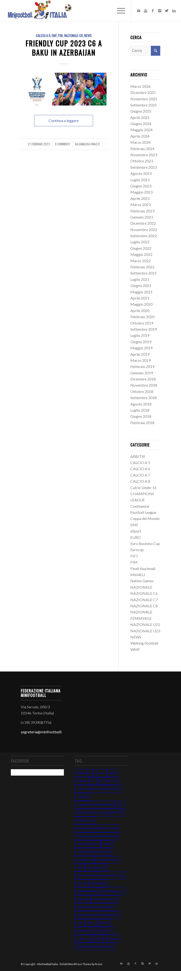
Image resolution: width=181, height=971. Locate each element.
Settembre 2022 (143, 235)
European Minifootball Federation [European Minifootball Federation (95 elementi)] (97, 828)
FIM (60, 35)
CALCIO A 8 (140, 481)
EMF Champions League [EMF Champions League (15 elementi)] (91, 812)
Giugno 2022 (140, 248)
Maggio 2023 (141, 192)
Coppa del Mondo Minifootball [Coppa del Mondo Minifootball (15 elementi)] (95, 804)
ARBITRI (137, 456)
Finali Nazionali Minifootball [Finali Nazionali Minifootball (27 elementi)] (93, 851)
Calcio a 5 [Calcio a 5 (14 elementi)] (112, 780)
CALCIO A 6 (43, 35)
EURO (135, 537)
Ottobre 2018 (141, 391)
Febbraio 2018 (142, 422)
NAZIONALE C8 (144, 606)
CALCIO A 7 (140, 475)
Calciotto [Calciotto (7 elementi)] (82, 796)
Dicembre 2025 (143, 92)
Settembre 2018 (143, 397)
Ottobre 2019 (141, 323)
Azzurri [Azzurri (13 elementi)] (100, 772)
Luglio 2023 (139, 179)
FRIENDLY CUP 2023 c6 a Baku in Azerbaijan (63, 48)
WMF (135, 649)
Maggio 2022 (141, 254)
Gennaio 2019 (141, 373)
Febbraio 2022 (142, 267)
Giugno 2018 (140, 416)
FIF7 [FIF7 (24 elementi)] (96, 843)
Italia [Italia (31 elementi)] (80, 867)
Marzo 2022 (140, 260)
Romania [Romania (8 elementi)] (104, 922)
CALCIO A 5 (140, 462)
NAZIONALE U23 (145, 631)
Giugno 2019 (140, 341)
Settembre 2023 (143, 167)
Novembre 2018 (143, 385)
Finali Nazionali (142, 568)
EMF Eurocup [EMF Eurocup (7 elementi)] (85, 820)
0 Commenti (62, 144)
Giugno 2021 (140, 285)
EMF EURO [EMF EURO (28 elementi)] (116, 812)
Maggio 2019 (141, 348)
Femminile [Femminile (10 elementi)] (83, 843)
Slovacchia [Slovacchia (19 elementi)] (83, 930)
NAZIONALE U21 (145, 624)
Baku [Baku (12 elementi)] (112, 772)
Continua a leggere (64, 120)
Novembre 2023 (143, 154)
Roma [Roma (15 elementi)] (91, 922)
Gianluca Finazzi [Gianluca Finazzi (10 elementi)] (107, 859)
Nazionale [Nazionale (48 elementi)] (83, 899)
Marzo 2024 (140, 142)
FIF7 (134, 556)
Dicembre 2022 (143, 223)
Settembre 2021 (143, 273)
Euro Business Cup (145, 543)
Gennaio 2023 (141, 217)
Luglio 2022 (139, 242)
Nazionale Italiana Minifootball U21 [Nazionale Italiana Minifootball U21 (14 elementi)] (97, 914)
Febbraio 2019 (142, 366)
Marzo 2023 (140, 204)
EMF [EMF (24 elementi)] (119, 804)
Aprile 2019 (139, 354)
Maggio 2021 (141, 292)
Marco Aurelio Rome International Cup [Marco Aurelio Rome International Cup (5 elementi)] (100, 875)
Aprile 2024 (139, 136)
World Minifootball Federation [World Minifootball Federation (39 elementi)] (95, 946)
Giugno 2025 (140, 111)
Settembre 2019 (143, 329)
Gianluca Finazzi (89, 144)
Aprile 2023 (139, 198)
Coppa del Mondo (145, 518)
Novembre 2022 (143, 229)
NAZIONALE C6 (73, 35)
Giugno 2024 (140, 123)
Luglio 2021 (139, 279)
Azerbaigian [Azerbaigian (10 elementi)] (84, 772)
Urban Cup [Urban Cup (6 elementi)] (83, 938)
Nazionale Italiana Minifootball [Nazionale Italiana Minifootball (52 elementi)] (95, 906)
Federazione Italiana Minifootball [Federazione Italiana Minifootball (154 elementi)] (97, 836)
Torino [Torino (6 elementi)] (108, 930)
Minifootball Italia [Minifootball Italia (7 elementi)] (87, 891)
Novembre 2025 (143, 99)
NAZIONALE (141, 587)
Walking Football (144, 643)
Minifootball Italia (47, 964)
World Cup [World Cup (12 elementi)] (111, 938)
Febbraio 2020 (142, 316)
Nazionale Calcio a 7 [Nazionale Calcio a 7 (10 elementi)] (105, 899)
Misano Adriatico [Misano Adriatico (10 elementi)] (112, 891)
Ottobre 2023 (141, 161)
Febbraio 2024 (142, 148)
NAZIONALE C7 (144, 599)
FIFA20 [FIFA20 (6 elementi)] (107, 843)
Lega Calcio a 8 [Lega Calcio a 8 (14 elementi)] (96, 867)
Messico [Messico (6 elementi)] (82, 883)
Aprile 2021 (139, 298)
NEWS (88, 35)
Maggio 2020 (141, 304)
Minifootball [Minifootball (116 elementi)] (99, 883)
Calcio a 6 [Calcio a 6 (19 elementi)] (82, 788)
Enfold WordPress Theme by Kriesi (81, 964)
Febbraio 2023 (142, 211)
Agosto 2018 (141, 404)
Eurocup (137, 549)
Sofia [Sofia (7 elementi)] (97, 930)
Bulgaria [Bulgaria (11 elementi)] (82, 780)
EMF (54, 35)
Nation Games (142, 580)
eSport (135, 531)
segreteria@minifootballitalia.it (46, 732)
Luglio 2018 (139, 410)
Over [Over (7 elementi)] (80, 922)
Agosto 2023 (141, 173)
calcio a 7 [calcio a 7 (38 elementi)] (98, 788)
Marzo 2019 (140, 360)
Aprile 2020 (139, 310)
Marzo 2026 (140, 86)
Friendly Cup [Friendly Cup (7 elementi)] (85, 859)
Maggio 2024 (141, 129)
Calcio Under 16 (143, 487)
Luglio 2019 (139, 335)
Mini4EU (137, 574)
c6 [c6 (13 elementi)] (93, 780)
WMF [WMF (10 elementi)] (97, 938)
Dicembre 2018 (143, 379)
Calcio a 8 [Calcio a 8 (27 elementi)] (113, 788)
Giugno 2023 (140, 186)
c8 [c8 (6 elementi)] (100, 780)
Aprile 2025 (139, 117)
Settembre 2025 (143, 105)
